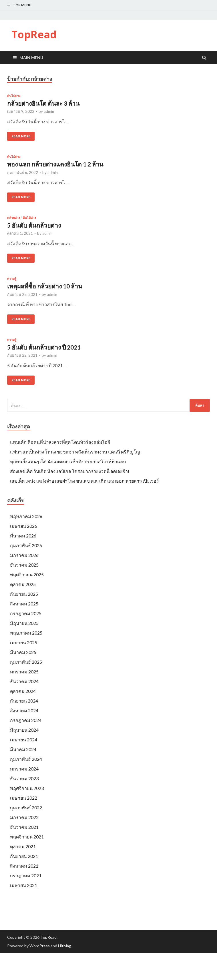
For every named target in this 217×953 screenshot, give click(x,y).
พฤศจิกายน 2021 (27, 836)
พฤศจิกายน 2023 (27, 788)
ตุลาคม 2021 (23, 846)
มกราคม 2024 (24, 768)
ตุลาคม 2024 (23, 691)
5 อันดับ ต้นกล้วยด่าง (34, 225)
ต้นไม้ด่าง (13, 96)
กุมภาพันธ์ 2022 (26, 807)
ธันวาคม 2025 (24, 564)
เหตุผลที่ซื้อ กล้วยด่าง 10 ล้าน (44, 286)
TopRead (34, 34)
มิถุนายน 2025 (24, 623)
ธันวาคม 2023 (24, 778)
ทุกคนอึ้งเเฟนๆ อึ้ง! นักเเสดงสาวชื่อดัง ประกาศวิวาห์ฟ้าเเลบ (68, 461)
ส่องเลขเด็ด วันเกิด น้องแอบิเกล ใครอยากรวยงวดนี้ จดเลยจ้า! (69, 471)
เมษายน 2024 (23, 739)
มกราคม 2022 (24, 817)
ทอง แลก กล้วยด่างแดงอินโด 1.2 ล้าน (55, 164)
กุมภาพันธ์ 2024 (26, 759)
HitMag (64, 945)
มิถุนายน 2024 (24, 730)
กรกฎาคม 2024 (25, 720)
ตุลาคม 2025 (23, 584)
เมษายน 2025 (23, 642)
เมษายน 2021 (23, 885)
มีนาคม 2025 (23, 652)
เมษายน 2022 (23, 797)
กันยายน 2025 (24, 594)
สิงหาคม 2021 (24, 865)
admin (49, 111)
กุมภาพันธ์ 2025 (26, 662)
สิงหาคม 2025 (24, 603)
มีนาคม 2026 (23, 535)
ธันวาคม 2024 (24, 681)
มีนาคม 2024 (23, 749)
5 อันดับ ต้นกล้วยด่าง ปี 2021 (44, 347)
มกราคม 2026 (24, 555)
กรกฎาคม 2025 (25, 613)
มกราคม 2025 (24, 671)
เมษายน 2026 (23, 526)
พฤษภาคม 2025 (26, 632)
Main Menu (31, 57)
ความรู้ (11, 278)
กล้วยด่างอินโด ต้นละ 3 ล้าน (43, 103)
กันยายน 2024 (24, 700)
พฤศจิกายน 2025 (27, 574)
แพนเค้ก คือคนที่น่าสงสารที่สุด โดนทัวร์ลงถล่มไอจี (60, 442)
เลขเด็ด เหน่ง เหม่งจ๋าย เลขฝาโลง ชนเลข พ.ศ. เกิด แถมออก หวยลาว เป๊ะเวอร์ (84, 480)
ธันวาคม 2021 (24, 827)
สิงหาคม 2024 (24, 710)
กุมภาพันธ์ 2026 (26, 545)
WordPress (39, 945)
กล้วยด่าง (13, 218)
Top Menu (22, 5)
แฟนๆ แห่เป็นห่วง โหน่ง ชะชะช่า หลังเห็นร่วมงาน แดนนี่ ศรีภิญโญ (75, 451)
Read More (20, 136)
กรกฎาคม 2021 (25, 875)
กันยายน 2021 (24, 856)
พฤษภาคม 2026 (26, 516)
